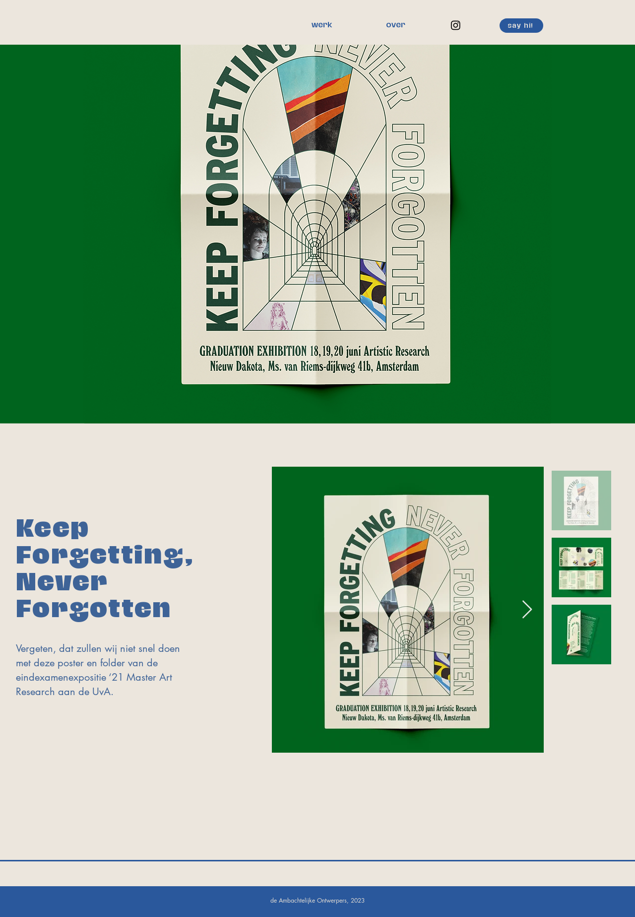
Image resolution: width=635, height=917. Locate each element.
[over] (395, 25)
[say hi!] (521, 25)
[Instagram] (455, 25)
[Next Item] (527, 610)
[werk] (321, 25)
